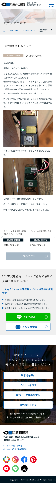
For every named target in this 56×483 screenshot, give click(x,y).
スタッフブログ (13, 30)
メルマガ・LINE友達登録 (16, 449)
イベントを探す (28, 385)
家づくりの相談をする (28, 395)
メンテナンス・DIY (29, 30)
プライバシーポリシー (15, 446)
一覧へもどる (28, 256)
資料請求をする (28, 405)
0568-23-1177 (18, 440)
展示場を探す (28, 375)
